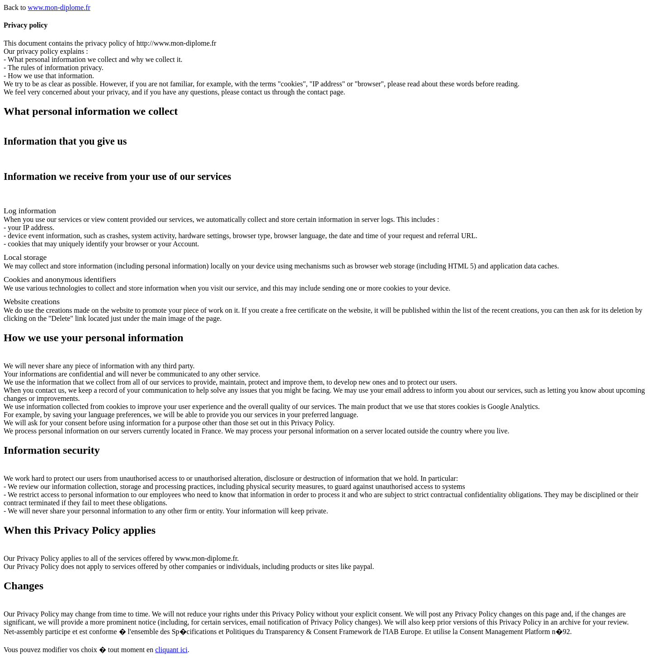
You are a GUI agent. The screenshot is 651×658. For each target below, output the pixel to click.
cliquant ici (171, 649)
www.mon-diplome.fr (59, 7)
